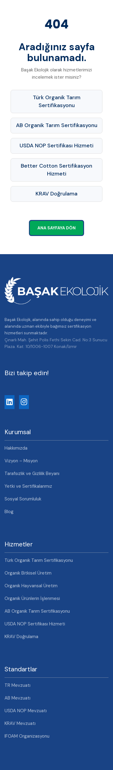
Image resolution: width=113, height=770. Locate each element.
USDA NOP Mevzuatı (26, 711)
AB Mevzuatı (17, 698)
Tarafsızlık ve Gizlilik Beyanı (32, 473)
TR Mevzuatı (17, 685)
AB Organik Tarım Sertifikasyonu (56, 125)
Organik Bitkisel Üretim (28, 573)
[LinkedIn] (9, 402)
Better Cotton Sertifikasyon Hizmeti (56, 169)
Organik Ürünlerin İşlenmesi (32, 598)
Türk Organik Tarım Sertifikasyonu (56, 101)
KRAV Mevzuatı (20, 723)
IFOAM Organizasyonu (27, 736)
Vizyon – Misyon (21, 461)
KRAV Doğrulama (56, 193)
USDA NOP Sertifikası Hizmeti (56, 145)
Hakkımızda (16, 448)
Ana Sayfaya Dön (56, 228)
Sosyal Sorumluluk (23, 499)
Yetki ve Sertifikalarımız (28, 486)
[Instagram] (24, 402)
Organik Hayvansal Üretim (31, 586)
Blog (9, 512)
